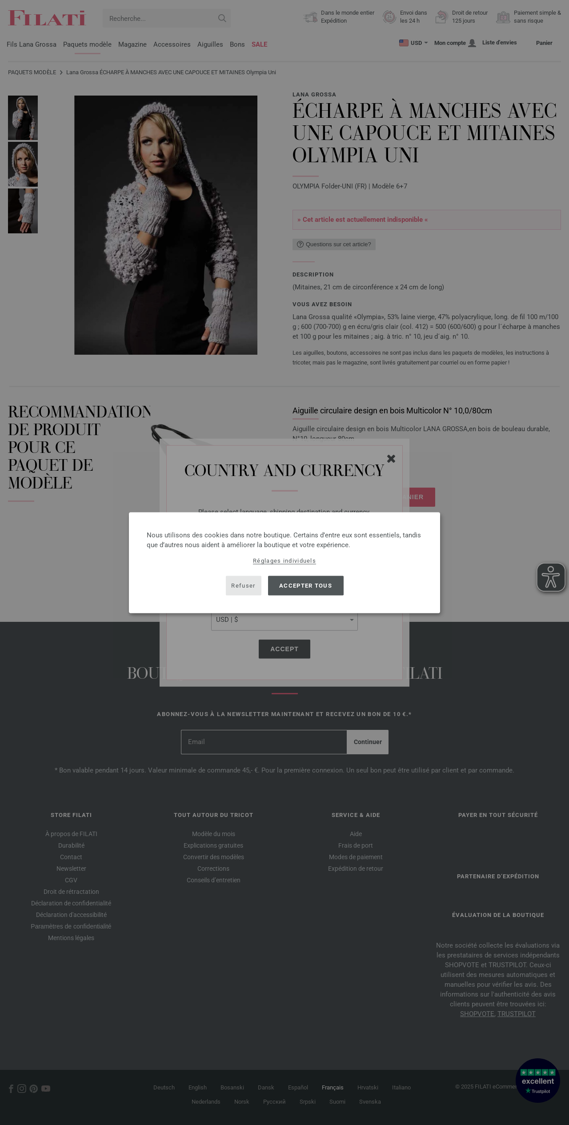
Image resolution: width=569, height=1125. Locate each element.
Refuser (243, 585)
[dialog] (284, 562)
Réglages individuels (284, 560)
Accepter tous (305, 585)
